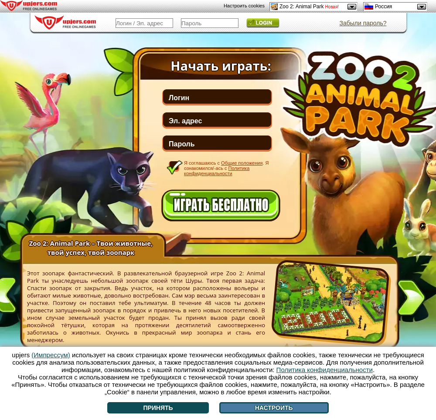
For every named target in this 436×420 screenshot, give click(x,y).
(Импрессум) (50, 355)
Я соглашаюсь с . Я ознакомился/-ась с (226, 168)
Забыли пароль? (362, 23)
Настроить (274, 407)
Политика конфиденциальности (216, 171)
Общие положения (241, 163)
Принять (158, 407)
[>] (411, 299)
